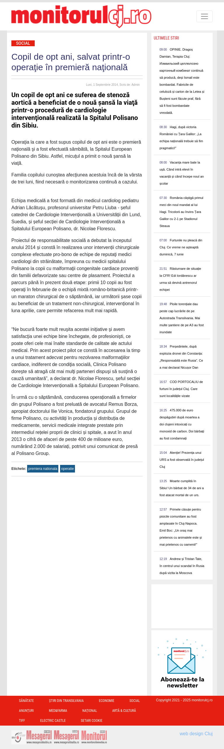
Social (23, 43)
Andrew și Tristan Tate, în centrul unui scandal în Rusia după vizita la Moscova (182, 566)
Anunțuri (26, 711)
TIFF (22, 721)
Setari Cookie (91, 721)
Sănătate (26, 701)
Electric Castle (53, 721)
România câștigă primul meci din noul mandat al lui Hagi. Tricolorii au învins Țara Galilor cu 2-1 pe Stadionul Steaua (181, 212)
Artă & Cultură (124, 711)
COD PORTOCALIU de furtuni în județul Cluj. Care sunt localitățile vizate (181, 389)
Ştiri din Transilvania (66, 701)
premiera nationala (42, 469)
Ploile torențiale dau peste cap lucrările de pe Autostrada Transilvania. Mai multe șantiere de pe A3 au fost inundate (182, 318)
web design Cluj (196, 733)
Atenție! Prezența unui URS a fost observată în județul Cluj (182, 459)
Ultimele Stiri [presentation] (166, 38)
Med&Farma (58, 711)
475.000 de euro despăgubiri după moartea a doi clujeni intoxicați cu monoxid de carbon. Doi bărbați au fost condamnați (182, 424)
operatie (67, 469)
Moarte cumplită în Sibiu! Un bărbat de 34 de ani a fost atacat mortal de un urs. (182, 488)
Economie (106, 701)
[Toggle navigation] (204, 16)
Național (89, 711)
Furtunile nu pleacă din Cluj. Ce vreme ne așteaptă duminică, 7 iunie (181, 247)
